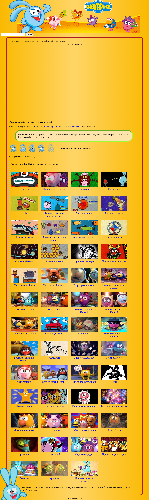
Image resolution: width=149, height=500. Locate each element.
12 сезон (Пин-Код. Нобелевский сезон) (62, 127)
